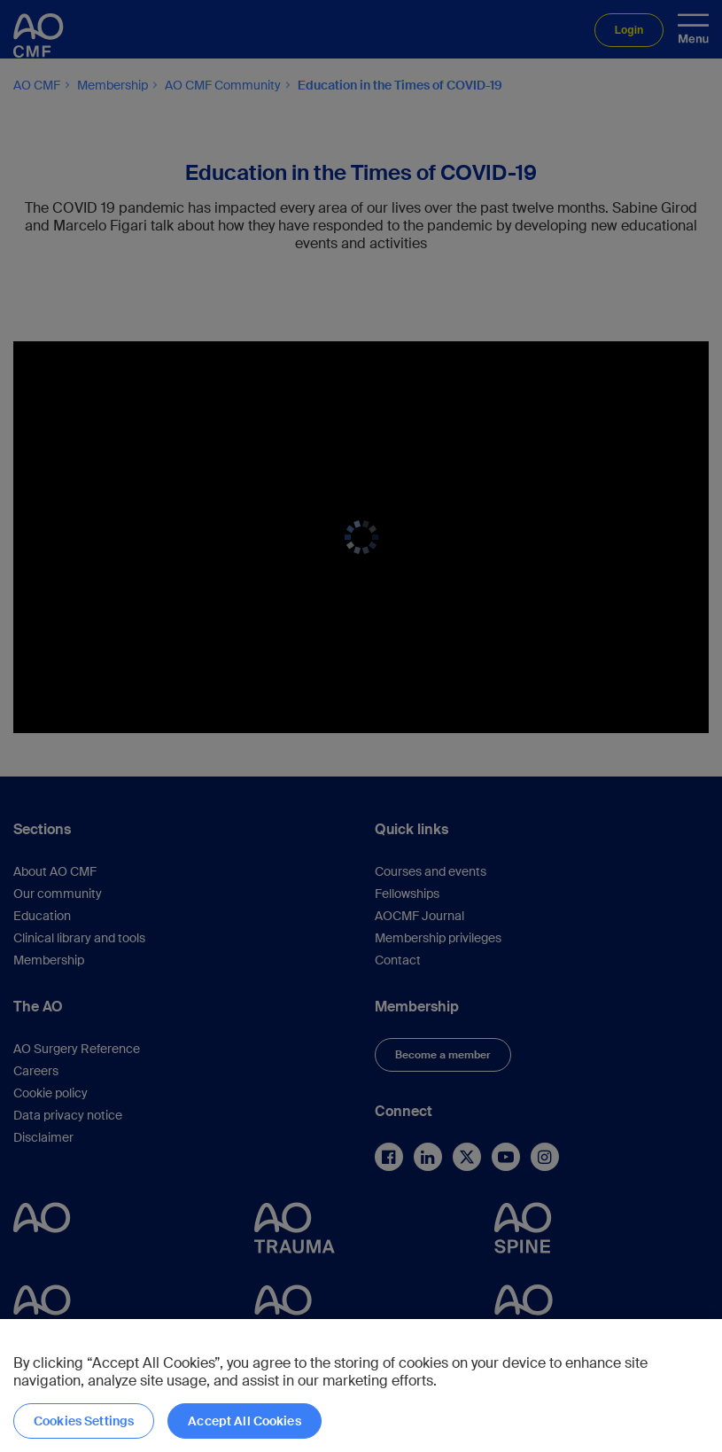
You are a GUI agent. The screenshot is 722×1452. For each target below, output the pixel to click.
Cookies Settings (84, 1421)
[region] (361, 1385)
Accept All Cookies (244, 1421)
